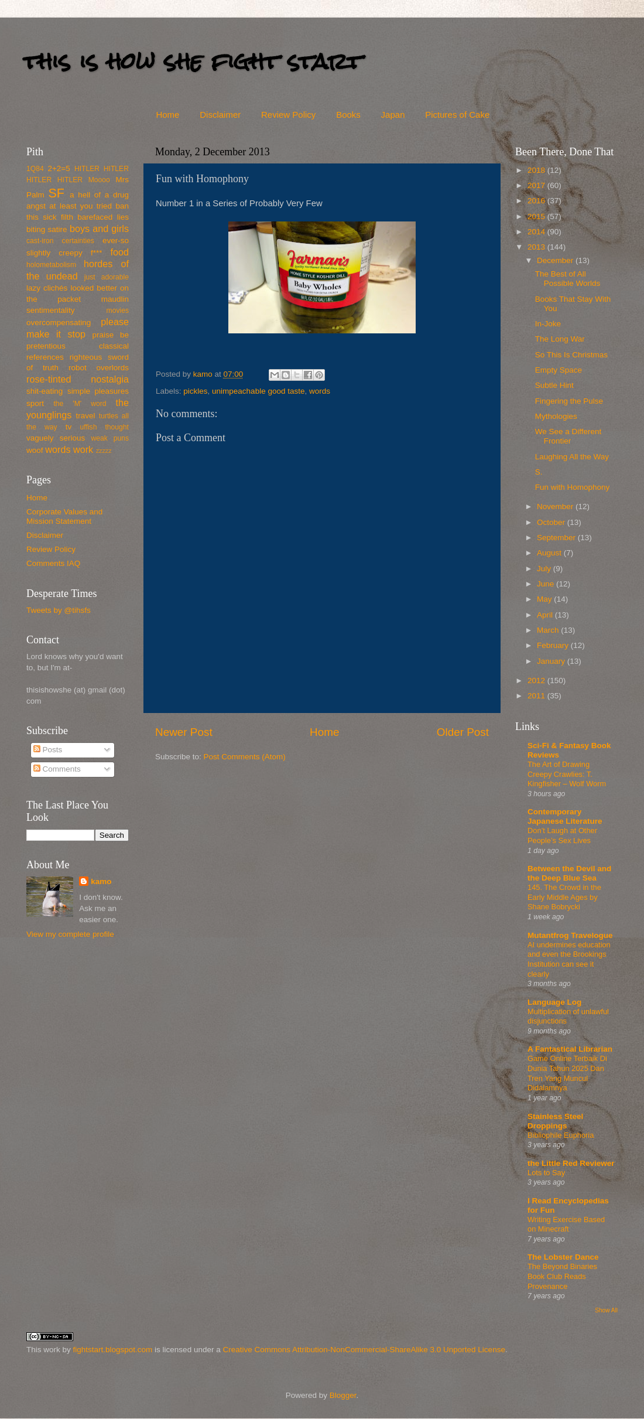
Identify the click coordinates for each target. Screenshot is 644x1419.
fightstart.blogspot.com (113, 1349)
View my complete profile (70, 934)
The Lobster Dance (563, 1257)
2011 (537, 695)
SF (56, 193)
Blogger (343, 1395)
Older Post (463, 732)
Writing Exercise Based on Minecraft (566, 1224)
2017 (537, 185)
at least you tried (80, 206)
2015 (537, 216)
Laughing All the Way (572, 456)
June (546, 583)
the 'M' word (79, 404)
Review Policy (288, 115)
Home (167, 115)
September (557, 537)
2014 (537, 231)
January (552, 661)
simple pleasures (98, 391)
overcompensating (58, 322)
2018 (537, 170)
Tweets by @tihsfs (58, 610)
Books (348, 115)
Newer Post (184, 732)
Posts (48, 749)
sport (35, 403)
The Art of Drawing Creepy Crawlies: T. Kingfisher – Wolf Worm (566, 774)
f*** (96, 252)
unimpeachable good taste (258, 391)
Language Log (554, 1002)
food (119, 252)
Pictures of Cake (457, 115)
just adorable (106, 277)
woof (34, 450)
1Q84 (35, 169)
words (319, 391)
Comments (57, 769)
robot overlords (98, 367)
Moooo (99, 180)
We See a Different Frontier (568, 436)
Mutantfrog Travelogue (570, 935)
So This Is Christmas (571, 354)
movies (118, 310)
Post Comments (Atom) (245, 756)
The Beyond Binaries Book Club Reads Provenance (562, 1276)
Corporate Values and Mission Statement (64, 516)
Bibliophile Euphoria (560, 1135)
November (556, 506)
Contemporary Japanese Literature (564, 816)
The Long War (560, 339)
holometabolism (51, 265)
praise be (111, 334)
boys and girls (99, 228)
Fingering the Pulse (569, 401)
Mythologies (556, 416)
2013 (537, 247)
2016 (537, 200)
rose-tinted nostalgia (77, 379)
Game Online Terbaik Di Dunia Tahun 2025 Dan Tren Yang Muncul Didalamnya (567, 1073)
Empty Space (558, 370)
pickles (195, 391)
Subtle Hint (554, 385)
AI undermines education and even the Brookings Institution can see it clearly (569, 959)
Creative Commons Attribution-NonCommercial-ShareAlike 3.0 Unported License (363, 1349)
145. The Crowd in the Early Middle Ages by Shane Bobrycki (564, 897)
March (549, 630)
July (545, 568)
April (546, 614)
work (83, 449)
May (545, 599)
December (556, 260)
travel (85, 415)
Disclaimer (220, 115)
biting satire (46, 229)
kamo (204, 374)
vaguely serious (55, 438)
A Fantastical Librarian (569, 1049)
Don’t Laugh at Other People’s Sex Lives (562, 835)
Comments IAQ (53, 563)
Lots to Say (546, 1172)
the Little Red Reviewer (571, 1163)
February (554, 645)
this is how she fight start (192, 61)
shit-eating (44, 391)
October (552, 522)
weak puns (110, 438)
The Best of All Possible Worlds (568, 279)
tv (69, 426)
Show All (606, 1310)
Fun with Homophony (572, 487)
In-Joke (548, 323)
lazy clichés (46, 288)
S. (539, 472)
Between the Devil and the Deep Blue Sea (569, 873)
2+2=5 (58, 168)
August (550, 552)
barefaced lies (103, 217)
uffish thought (104, 427)
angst (36, 206)
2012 (537, 680)
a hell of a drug (99, 194)
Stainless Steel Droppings (555, 1121)
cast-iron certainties (60, 241)
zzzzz (104, 450)
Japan (393, 115)
